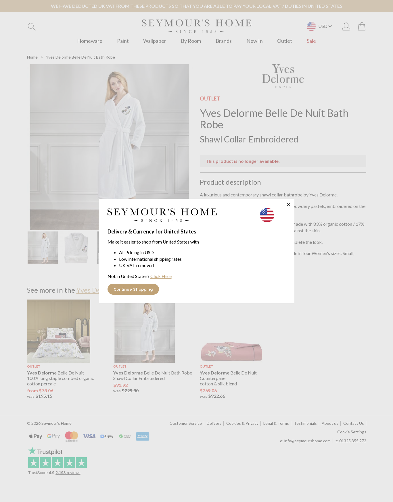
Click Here (161, 276)
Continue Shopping (133, 289)
